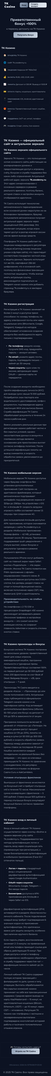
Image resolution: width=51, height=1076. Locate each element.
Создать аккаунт (34, 5)
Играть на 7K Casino (25, 1051)
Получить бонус (25, 35)
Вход (24, 5)
